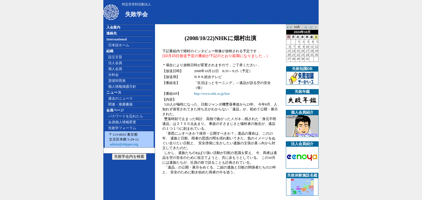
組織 (109, 51)
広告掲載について (174, 22)
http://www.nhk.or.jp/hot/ (212, 94)
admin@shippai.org (123, 144)
